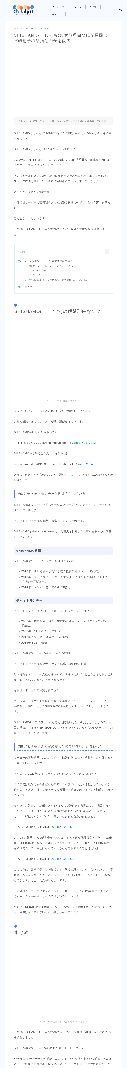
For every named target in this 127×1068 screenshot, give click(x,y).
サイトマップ (59, 7)
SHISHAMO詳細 (38, 270)
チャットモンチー (38, 274)
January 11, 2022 (84, 442)
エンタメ (79, 7)
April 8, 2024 (84, 464)
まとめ (29, 286)
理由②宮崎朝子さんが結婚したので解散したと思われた (58, 280)
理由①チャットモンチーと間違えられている (52, 266)
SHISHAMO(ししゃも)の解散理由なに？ (49, 260)
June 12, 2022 (65, 827)
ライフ (95, 7)
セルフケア (58, 14)
